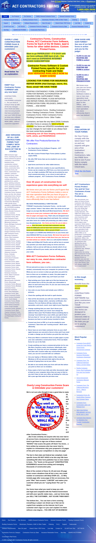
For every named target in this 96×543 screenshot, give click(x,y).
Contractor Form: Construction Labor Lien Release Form (83, 405)
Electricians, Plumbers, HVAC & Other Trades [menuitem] (55, 19)
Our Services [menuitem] (27, 16)
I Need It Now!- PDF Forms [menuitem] (62, 23)
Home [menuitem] (5, 16)
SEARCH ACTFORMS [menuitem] (19, 30)
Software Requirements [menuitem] (31, 23)
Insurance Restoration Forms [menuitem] (80, 26)
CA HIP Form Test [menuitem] (9, 26)
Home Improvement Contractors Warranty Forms (82, 380)
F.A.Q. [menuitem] (83, 19)
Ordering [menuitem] (74, 19)
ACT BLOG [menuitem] (21, 26)
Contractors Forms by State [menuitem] (59, 26)
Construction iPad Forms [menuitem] (37, 30)
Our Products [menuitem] (15, 16)
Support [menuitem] (6, 23)
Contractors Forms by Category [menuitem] (38, 26)
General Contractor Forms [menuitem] (67, 16)
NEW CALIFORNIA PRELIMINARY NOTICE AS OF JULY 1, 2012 (83, 412)
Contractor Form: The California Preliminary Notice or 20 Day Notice (83, 362)
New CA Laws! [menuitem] (46, 23)
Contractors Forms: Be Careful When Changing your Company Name (83, 397)
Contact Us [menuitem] (88, 23)
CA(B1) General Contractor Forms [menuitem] (45, 16)
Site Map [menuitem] (6, 30)
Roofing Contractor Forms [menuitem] (30, 19)
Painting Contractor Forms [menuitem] (11, 19)
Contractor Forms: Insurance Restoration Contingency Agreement (83, 355)
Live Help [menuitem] (77, 23)
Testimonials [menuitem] (16, 23)
